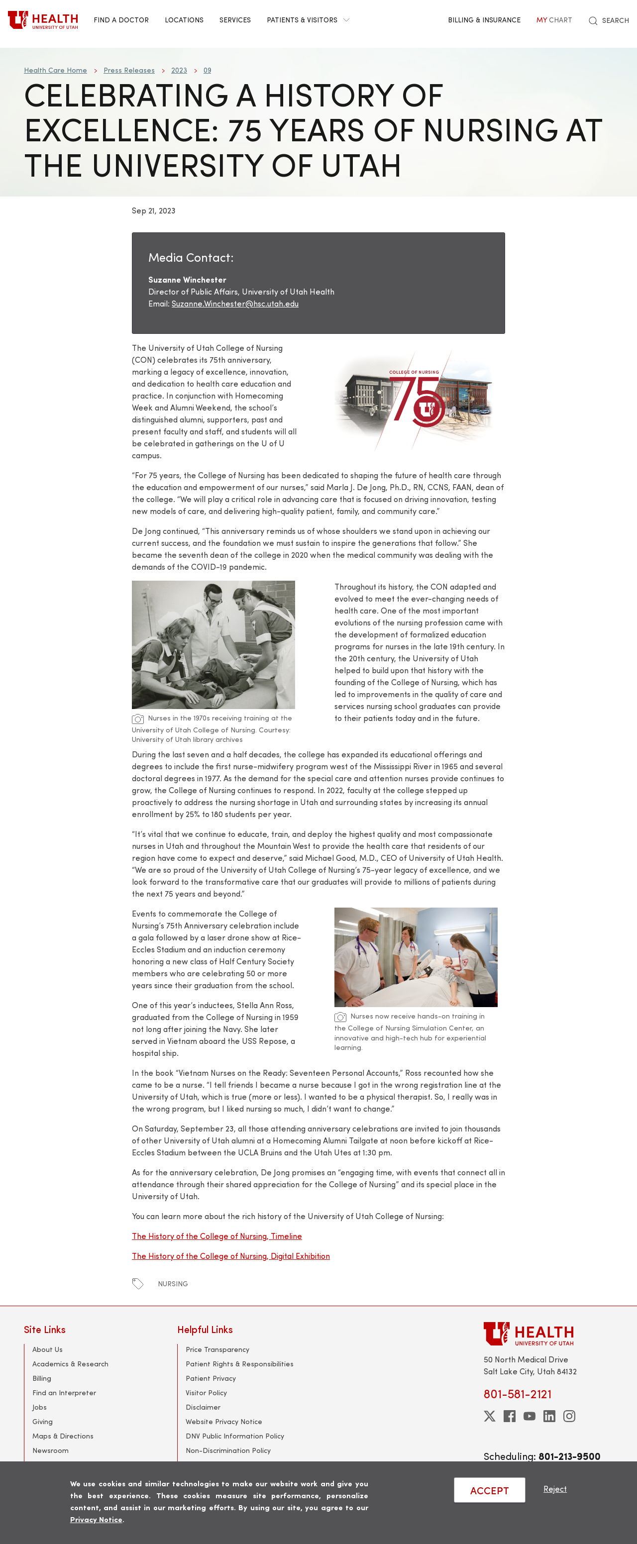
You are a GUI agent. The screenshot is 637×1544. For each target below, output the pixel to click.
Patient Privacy (211, 1378)
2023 (179, 70)
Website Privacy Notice (224, 1421)
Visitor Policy (206, 1392)
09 (207, 70)
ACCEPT (489, 1490)
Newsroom (50, 1450)
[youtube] (529, 1416)
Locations (184, 19)
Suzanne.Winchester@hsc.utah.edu (235, 303)
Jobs (39, 1407)
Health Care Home (55, 70)
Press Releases (129, 70)
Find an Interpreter (64, 1392)
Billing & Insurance (484, 19)
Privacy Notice (96, 1519)
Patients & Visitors (308, 19)
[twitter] (490, 1416)
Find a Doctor (121, 19)
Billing (41, 1378)
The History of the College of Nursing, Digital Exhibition (231, 1255)
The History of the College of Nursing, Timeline (217, 1236)
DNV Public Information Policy (235, 1436)
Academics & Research (70, 1363)
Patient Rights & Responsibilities (240, 1363)
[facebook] (510, 1416)
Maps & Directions (63, 1436)
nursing (173, 1283)
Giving (42, 1421)
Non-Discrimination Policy (228, 1450)
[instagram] (569, 1416)
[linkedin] (549, 1416)
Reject (555, 1488)
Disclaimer (203, 1407)
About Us (47, 1349)
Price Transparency (217, 1349)
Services (235, 19)
